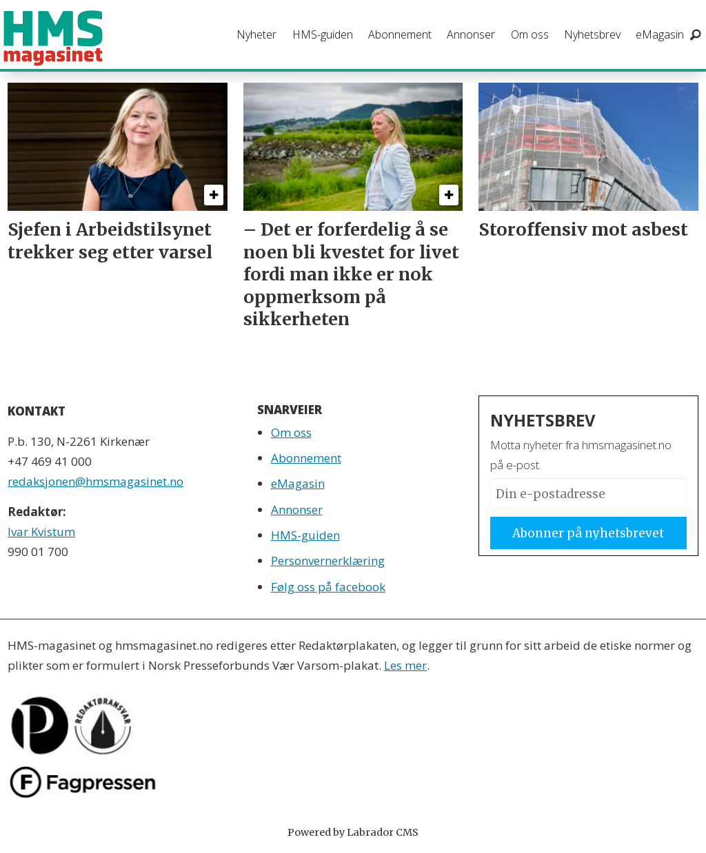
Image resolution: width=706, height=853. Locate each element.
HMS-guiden (322, 34)
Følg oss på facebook (328, 587)
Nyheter (256, 34)
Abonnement (400, 34)
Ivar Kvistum (41, 531)
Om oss (530, 34)
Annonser (471, 34)
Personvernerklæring (328, 560)
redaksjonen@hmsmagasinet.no (95, 481)
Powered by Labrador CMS (353, 832)
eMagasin (660, 34)
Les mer (405, 665)
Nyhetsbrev (592, 34)
